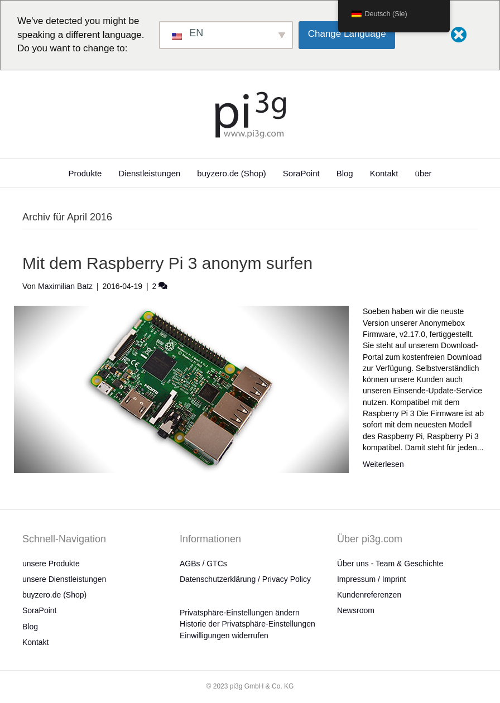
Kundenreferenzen (369, 594)
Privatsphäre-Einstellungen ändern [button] (240, 612)
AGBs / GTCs (203, 563)
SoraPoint (301, 173)
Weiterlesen (383, 464)
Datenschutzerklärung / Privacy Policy (245, 579)
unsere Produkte (51, 563)
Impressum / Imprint (371, 579)
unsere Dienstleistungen (64, 579)
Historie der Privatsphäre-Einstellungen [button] (247, 623)
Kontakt (384, 173)
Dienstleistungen (149, 173)
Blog (344, 173)
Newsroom (355, 610)
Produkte (85, 173)
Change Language (347, 33)
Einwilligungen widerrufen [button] (224, 635)
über (423, 173)
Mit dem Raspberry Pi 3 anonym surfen (167, 263)
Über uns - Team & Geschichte (390, 563)
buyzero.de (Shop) (231, 173)
